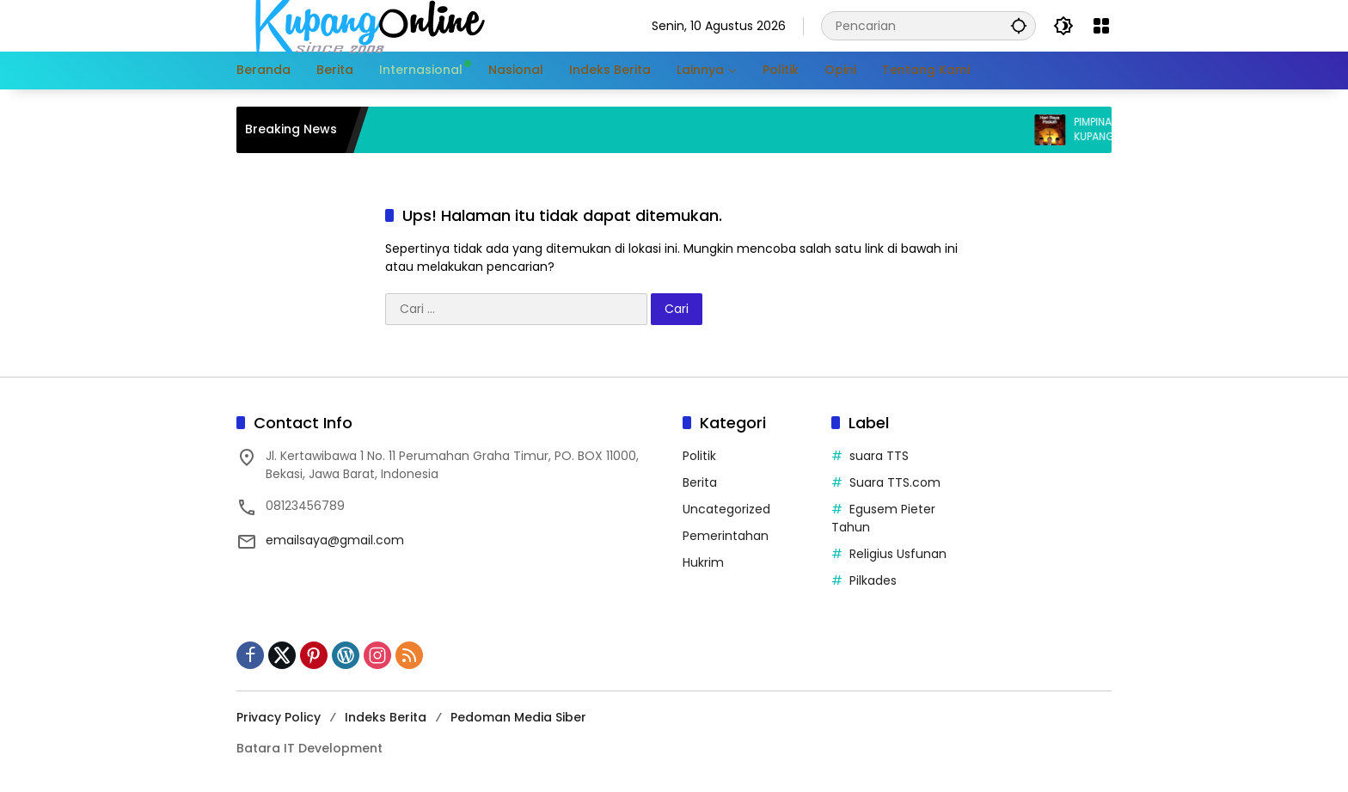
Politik (699, 455)
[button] (1019, 25)
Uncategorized (726, 509)
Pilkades (873, 580)
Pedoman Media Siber (518, 717)
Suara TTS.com (895, 482)
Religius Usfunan (898, 553)
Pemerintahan (726, 535)
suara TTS (879, 455)
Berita (700, 482)
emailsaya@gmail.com (335, 540)
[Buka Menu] (1101, 25)
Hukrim (703, 562)
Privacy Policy (278, 717)
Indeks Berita (385, 717)
